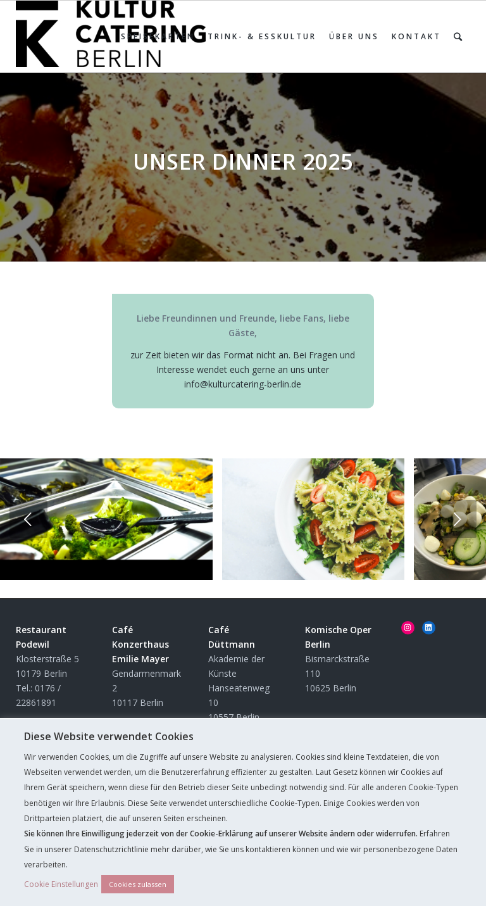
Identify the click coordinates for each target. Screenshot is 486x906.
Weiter (458, 519)
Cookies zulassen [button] (137, 884)
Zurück (28, 519)
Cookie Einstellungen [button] (61, 884)
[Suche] (458, 36)
